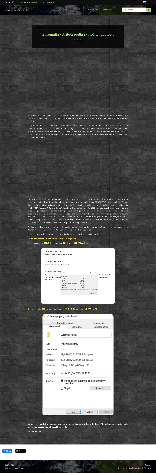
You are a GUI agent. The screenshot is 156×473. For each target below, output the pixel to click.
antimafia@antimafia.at (29, 2)
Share (7, 451)
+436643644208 (48, 2)
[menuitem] (90, 10)
